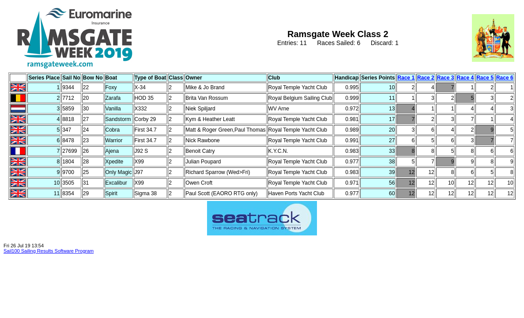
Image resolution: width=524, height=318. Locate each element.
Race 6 (504, 78)
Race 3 (445, 78)
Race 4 (465, 78)
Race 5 (485, 78)
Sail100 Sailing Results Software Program (49, 251)
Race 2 (425, 78)
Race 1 (406, 78)
